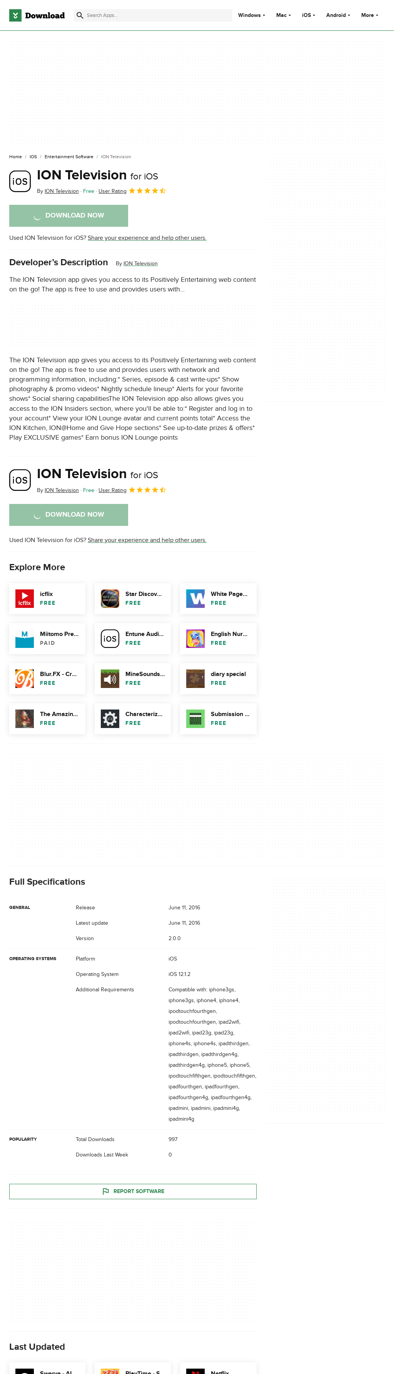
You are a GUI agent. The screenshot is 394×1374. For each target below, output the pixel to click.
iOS (306, 15)
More (370, 15)
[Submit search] (80, 15)
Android (336, 15)
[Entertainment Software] (69, 157)
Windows (249, 15)
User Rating (132, 190)
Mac (281, 15)
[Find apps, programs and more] (153, 15)
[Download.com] (37, 15)
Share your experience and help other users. (147, 238)
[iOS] (33, 157)
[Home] (15, 157)
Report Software (132, 1191)
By (58, 191)
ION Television (97, 175)
